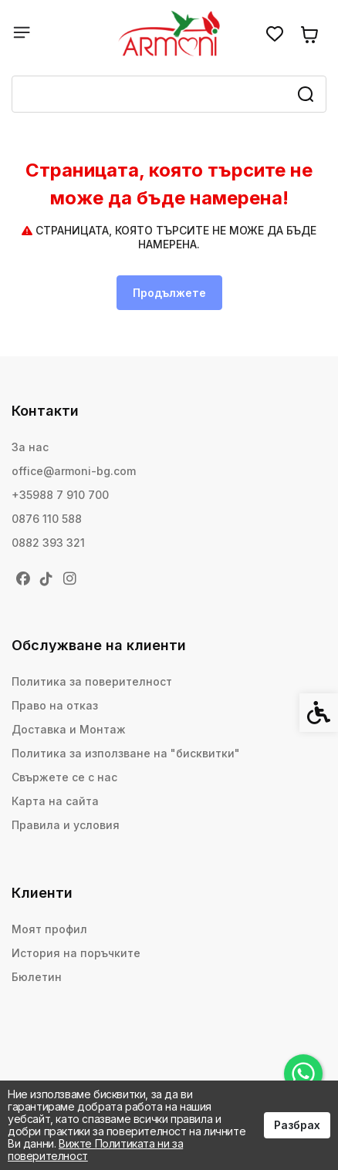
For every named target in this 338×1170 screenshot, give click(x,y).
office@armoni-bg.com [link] (74, 470)
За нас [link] (30, 447)
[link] (303, 1073)
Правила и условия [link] (66, 824)
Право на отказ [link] (55, 705)
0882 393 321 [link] (48, 542)
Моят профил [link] (49, 929)
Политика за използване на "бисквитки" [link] (126, 753)
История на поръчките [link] (76, 952)
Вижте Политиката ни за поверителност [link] (95, 1149)
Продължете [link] (169, 292)
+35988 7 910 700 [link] (60, 494)
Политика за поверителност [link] (92, 681)
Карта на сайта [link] (55, 801)
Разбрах (297, 1124)
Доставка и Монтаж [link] (69, 729)
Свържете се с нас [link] (64, 777)
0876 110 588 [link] (47, 518)
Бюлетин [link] (37, 976)
